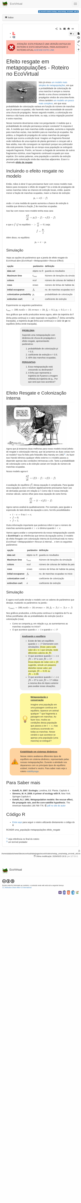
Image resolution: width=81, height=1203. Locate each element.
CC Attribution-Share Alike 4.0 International (16, 887)
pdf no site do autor (56, 805)
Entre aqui (17, 822)
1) (64, 454)
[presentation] (40, 198)
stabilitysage (33, 771)
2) (40, 713)
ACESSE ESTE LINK (44, 50)
